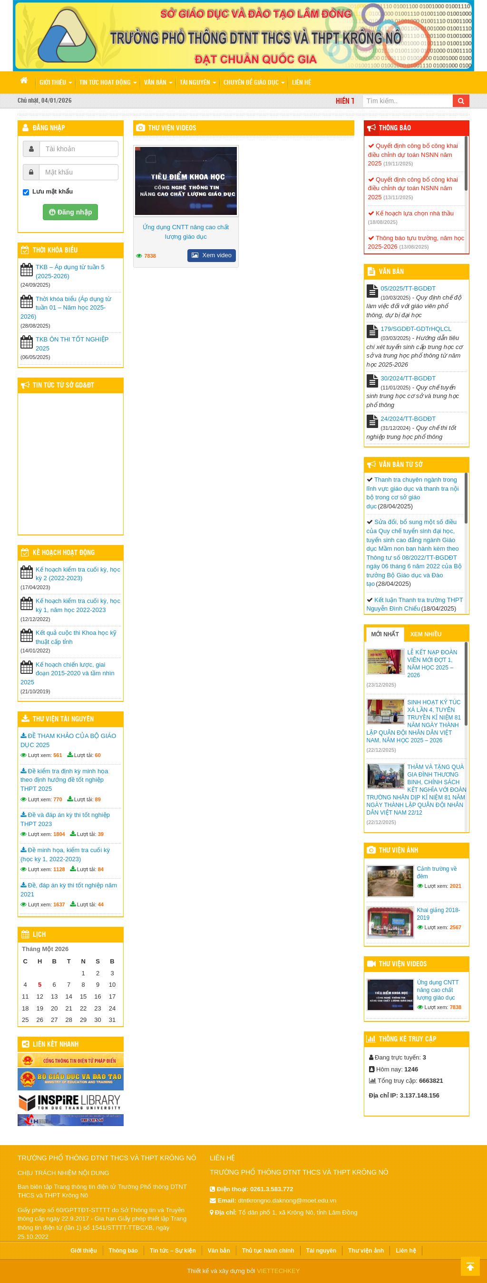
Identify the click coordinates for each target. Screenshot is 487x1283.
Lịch (39, 935)
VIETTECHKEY (278, 1270)
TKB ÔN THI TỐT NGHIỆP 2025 (72, 344)
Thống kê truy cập (408, 1039)
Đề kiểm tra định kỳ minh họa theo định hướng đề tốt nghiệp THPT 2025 (64, 780)
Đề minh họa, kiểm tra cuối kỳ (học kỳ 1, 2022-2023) (65, 854)
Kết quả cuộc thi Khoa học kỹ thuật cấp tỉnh (76, 637)
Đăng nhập (49, 128)
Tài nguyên (198, 83)
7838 (150, 256)
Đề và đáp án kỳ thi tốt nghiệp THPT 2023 (65, 819)
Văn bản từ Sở (400, 465)
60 (98, 755)
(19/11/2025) (398, 163)
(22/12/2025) (381, 750)
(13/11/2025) (398, 197)
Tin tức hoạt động (108, 83)
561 (57, 755)
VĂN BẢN (391, 272)
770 (57, 799)
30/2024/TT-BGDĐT (408, 378)
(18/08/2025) (383, 222)
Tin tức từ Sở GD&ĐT (63, 385)
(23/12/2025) (381, 685)
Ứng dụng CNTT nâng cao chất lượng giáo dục (186, 232)
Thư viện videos (172, 128)
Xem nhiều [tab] (426, 634)
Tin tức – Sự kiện (173, 1250)
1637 (59, 904)
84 (101, 869)
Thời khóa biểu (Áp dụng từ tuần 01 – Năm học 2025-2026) (65, 307)
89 (98, 799)
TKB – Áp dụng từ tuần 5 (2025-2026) (70, 271)
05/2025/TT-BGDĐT (408, 288)
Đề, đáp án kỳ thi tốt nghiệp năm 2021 (68, 890)
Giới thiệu (55, 83)
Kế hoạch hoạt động (64, 553)
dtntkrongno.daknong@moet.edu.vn (287, 1200)
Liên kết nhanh (55, 1044)
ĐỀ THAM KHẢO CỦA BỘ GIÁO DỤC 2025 (68, 740)
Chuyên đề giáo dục (254, 83)
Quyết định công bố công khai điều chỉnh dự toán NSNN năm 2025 (413, 154)
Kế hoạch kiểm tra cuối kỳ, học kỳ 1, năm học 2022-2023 (78, 605)
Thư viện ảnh (398, 850)
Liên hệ (301, 83)
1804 (59, 834)
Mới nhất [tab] (385, 634)
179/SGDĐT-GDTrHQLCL (416, 328)
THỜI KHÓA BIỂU (55, 250)
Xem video (212, 255)
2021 (455, 886)
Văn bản (158, 83)
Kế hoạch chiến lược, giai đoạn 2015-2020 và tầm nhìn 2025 (67, 673)
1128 (59, 869)
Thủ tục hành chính (268, 1250)
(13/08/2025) (414, 247)
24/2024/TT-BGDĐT (408, 418)
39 (101, 834)
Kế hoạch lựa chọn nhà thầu (411, 213)
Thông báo (395, 128)
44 (101, 904)
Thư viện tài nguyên (63, 719)
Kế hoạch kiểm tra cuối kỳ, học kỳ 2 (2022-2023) (78, 574)
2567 (455, 927)
